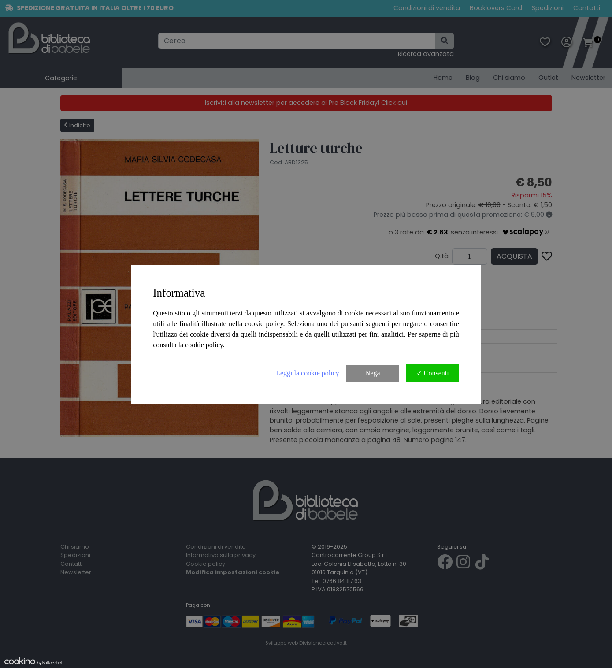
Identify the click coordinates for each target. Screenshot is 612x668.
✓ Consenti (432, 373)
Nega (372, 373)
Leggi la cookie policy (307, 373)
